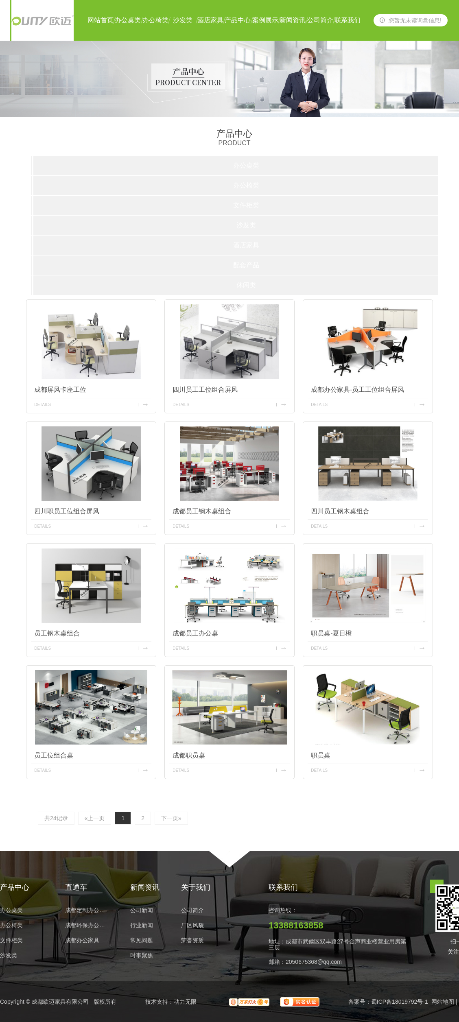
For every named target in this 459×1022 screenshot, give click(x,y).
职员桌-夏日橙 (331, 633)
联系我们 (347, 20)
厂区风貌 (192, 925)
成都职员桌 (189, 755)
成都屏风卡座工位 (60, 389)
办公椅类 (155, 20)
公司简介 (320, 20)
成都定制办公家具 (87, 910)
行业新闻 (141, 925)
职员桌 (320, 755)
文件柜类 (246, 205)
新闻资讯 (293, 20)
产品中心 (238, 20)
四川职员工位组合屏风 (66, 511)
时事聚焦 (141, 955)
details (42, 404)
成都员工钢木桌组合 (202, 511)
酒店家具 (210, 20)
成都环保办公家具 (87, 925)
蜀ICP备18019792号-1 (399, 1001)
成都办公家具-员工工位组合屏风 (357, 389)
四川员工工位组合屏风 (205, 389)
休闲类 (246, 285)
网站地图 (442, 1001)
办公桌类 (128, 20)
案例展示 (265, 20)
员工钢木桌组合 (57, 633)
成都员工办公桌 (195, 633)
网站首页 (100, 20)
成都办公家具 (82, 940)
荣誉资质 (192, 940)
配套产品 (246, 265)
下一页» (171, 818)
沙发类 (182, 20)
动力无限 (185, 1001)
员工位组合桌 (53, 755)
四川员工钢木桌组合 (340, 511)
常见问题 (141, 940)
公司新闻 (141, 910)
